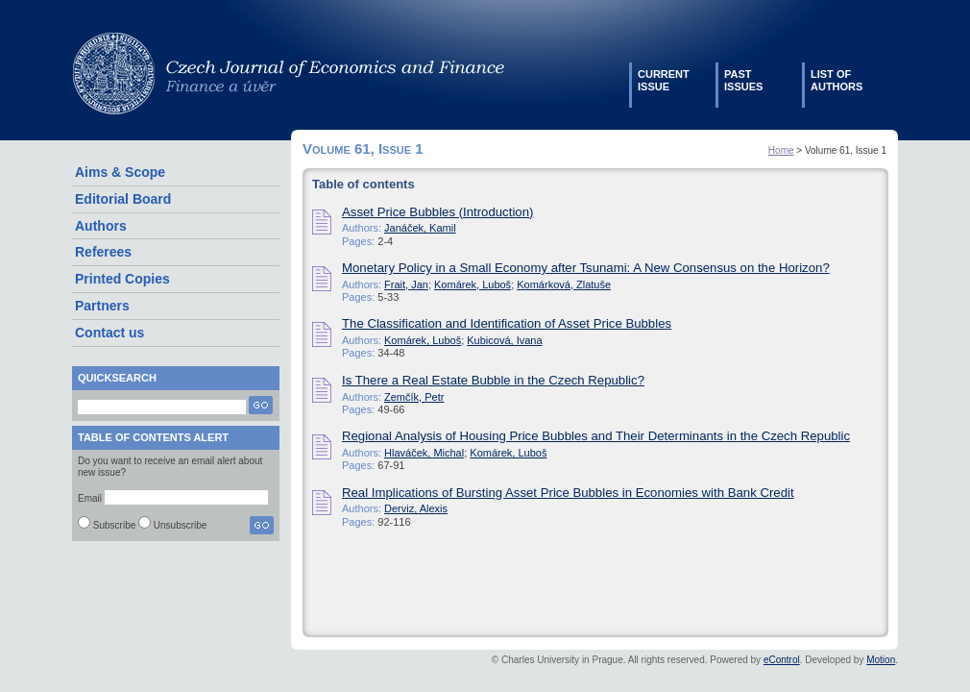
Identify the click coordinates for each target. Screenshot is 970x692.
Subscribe (114, 525)
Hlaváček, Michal (424, 452)
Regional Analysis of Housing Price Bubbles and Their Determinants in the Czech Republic (596, 436)
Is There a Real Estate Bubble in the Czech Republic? (493, 380)
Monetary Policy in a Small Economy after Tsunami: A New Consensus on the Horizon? (586, 267)
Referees (103, 252)
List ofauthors (836, 80)
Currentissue (664, 80)
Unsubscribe (180, 525)
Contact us (109, 332)
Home (781, 150)
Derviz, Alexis (416, 508)
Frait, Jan (406, 284)
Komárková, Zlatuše (564, 284)
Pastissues (743, 80)
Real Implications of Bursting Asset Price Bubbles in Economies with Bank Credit (568, 492)
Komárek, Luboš (472, 284)
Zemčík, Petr (414, 397)
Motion (880, 660)
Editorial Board (123, 199)
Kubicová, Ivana (504, 340)
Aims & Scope (120, 172)
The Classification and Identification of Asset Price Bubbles (506, 323)
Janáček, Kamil (420, 228)
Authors (101, 226)
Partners (102, 305)
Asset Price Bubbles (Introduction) (437, 212)
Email (90, 498)
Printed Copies (122, 278)
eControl (782, 660)
